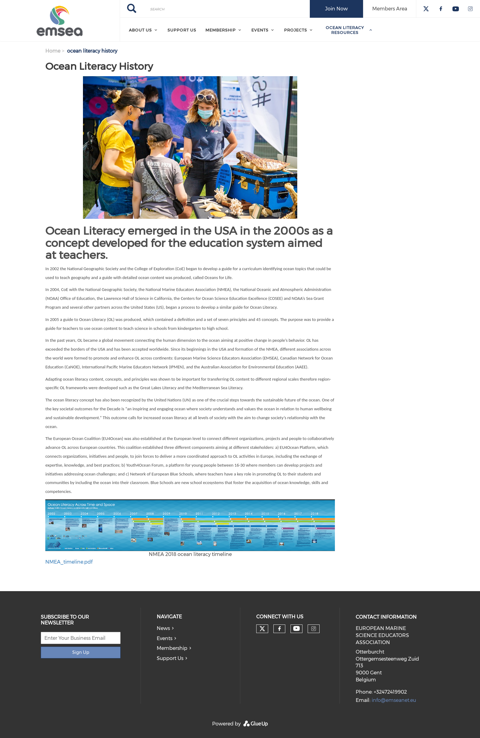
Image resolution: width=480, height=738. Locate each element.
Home (52, 51)
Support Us (170, 658)
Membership (172, 648)
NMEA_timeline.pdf (68, 562)
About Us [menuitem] (140, 30)
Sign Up (80, 652)
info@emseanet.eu (394, 700)
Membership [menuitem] (220, 30)
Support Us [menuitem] (181, 30)
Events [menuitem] (259, 30)
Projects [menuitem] (295, 30)
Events (164, 638)
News (163, 628)
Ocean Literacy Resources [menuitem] (345, 30)
